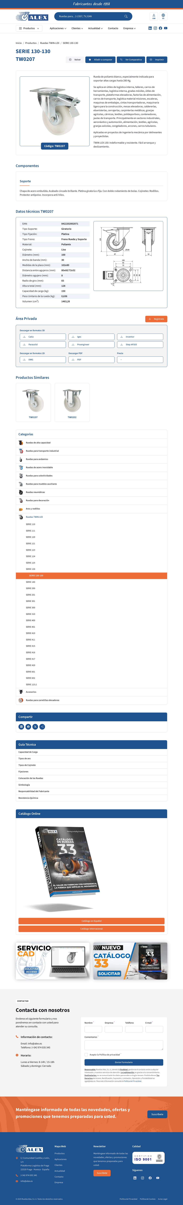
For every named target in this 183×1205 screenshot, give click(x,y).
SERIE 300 (30, 607)
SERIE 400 (30, 620)
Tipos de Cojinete (27, 765)
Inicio (19, 43)
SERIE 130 (30, 569)
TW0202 (72, 417)
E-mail (148, 1023)
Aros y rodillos (29, 509)
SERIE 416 (30, 652)
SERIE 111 (30, 530)
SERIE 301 (30, 601)
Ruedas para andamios (33, 459)
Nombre (88, 1023)
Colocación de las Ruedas (30, 778)
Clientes (76, 28)
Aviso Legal (162, 1199)
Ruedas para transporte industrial (38, 451)
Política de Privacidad (132, 1081)
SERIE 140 (30, 582)
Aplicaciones (57, 28)
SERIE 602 (30, 678)
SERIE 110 (30, 524)
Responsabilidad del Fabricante (33, 791)
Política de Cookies (147, 1199)
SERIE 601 (30, 671)
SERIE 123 (30, 550)
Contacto (113, 28)
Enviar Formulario (124, 1062)
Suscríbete (157, 1114)
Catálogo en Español (92, 921)
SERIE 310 (30, 614)
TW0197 (33, 417)
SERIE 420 (30, 665)
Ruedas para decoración (33, 500)
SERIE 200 (30, 588)
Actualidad (94, 28)
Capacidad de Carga (28, 752)
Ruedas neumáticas (31, 492)
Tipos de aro (24, 758)
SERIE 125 (30, 562)
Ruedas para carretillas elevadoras (38, 700)
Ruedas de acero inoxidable (35, 467)
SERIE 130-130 (70, 43)
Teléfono (129, 1023)
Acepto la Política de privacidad (105, 1054)
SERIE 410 (30, 633)
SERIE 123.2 (31, 684)
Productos (27, 28)
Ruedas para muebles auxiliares (37, 484)
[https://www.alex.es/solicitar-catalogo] (130, 961)
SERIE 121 (30, 543)
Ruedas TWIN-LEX (49, 43)
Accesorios (27, 692)
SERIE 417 (30, 659)
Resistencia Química (28, 798)
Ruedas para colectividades (35, 475)
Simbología (24, 785)
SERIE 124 (30, 556)
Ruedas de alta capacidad (34, 442)
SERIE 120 (30, 537)
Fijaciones (23, 771)
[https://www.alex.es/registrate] (53, 961)
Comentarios (91, 1037)
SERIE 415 (30, 646)
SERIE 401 (30, 627)
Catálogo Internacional (91, 928)
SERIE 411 (30, 639)
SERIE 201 (30, 595)
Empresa (128, 28)
